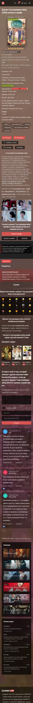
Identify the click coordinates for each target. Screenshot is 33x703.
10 (24, 48)
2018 (10, 71)
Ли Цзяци (27, 103)
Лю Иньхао (15, 103)
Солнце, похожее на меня (10, 641)
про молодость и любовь (22, 127)
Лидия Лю (11, 105)
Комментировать (8, 462)
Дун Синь (21, 103)
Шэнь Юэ (15, 101)
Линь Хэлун (11, 97)
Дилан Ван (9, 101)
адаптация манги (16, 124)
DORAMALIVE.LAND (6, 538)
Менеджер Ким (8, 631)
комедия (27, 124)
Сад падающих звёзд (19, 189)
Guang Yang (5, 105)
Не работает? (6, 261)
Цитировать (19, 462)
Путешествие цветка (9, 661)
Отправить (16, 423)
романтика (7, 131)
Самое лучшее (7, 671)
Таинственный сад (10, 191)
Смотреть (6, 138)
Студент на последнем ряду (11, 651)
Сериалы (12, 538)
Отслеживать (19, 138)
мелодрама (7, 127)
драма (6, 124)
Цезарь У (21, 101)
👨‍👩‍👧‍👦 (23, 306)
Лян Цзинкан (8, 103)
